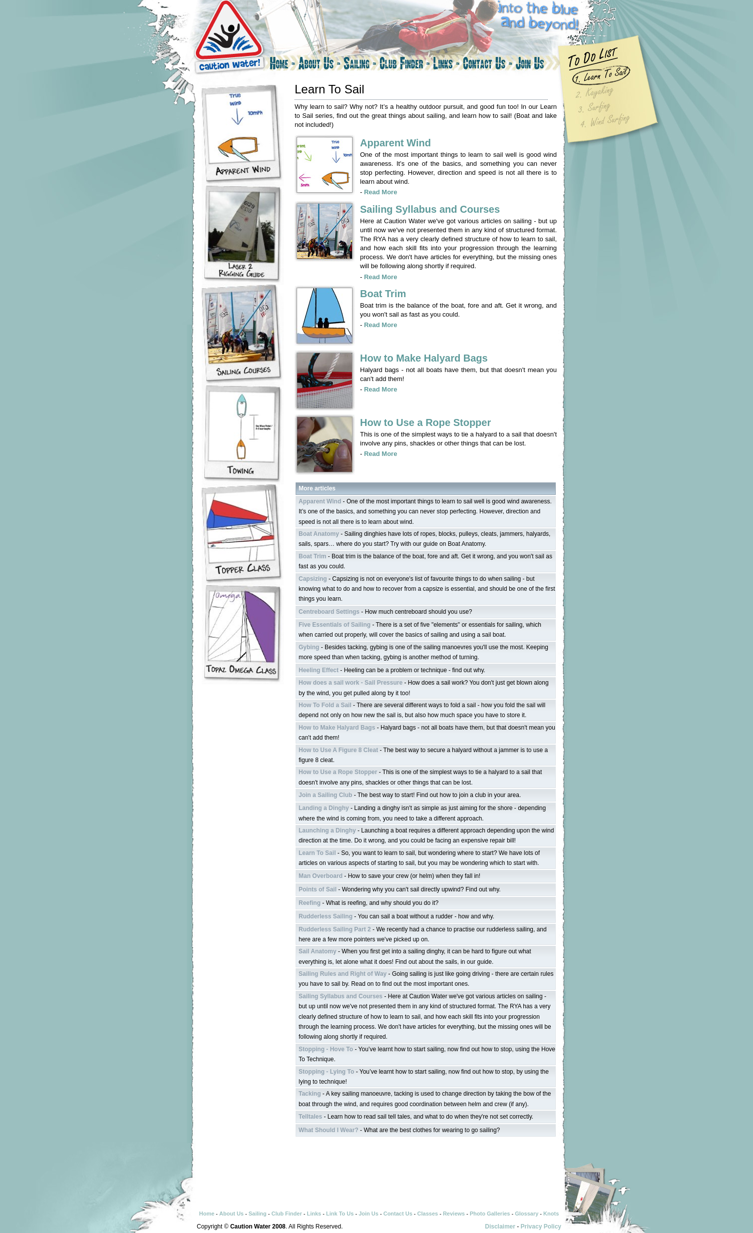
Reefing (310, 902)
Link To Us (340, 1214)
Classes (427, 1214)
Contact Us (487, 64)
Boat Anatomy (319, 533)
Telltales (310, 1116)
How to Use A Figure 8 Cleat (338, 750)
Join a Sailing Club (325, 795)
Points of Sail (318, 889)
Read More (380, 192)
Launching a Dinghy (327, 830)
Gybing (309, 647)
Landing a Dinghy (324, 808)
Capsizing (313, 578)
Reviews (454, 1214)
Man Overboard (321, 875)
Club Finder (404, 64)
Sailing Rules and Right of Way (342, 973)
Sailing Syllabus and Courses (430, 209)
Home (282, 64)
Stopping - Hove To (326, 1049)
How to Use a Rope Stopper (425, 422)
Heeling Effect (319, 670)
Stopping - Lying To (326, 1071)
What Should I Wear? (329, 1130)
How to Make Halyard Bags (424, 358)
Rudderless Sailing (326, 916)
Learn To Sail (317, 852)
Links (446, 64)
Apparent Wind (395, 142)
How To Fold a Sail (325, 705)
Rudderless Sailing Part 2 (335, 929)
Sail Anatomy (318, 951)
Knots (551, 1214)
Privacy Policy (541, 1226)
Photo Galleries (490, 1214)
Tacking (310, 1093)
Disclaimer (500, 1226)
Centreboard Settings (329, 611)
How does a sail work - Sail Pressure (350, 682)
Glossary (526, 1214)
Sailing (360, 64)
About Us (319, 64)
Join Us (539, 64)
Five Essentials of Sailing (335, 624)
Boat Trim (383, 293)
